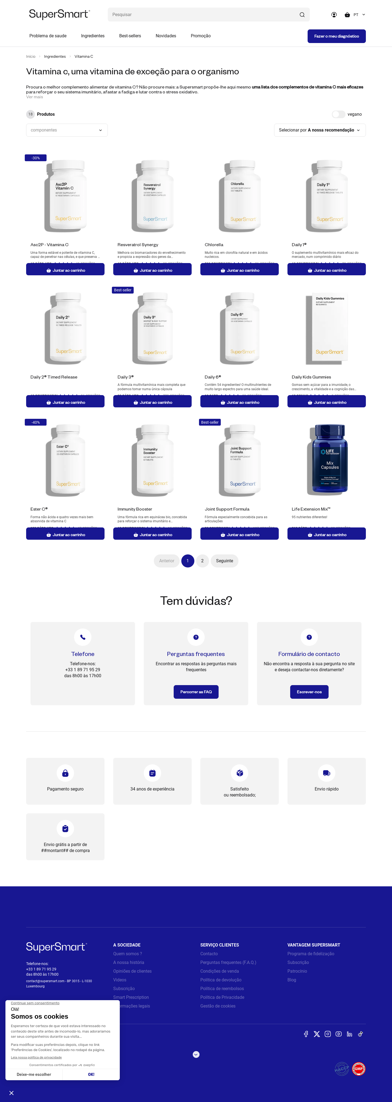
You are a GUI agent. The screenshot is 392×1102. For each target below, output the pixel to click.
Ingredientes (93, 35)
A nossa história (128, 962)
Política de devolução (220, 979)
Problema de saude (47, 35)
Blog (291, 979)
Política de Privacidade (222, 997)
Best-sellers (130, 35)
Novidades (166, 35)
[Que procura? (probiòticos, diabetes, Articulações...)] (209, 15)
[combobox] (360, 15)
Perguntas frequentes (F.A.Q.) (228, 962)
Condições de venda (219, 971)
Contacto (209, 953)
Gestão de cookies (217, 1006)
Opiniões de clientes (132, 971)
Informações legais (131, 1006)
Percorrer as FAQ (196, 691)
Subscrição (124, 988)
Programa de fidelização (310, 953)
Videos (119, 979)
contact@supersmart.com (45, 981)
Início (30, 56)
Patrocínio (297, 971)
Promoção (201, 35)
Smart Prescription (131, 997)
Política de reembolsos (222, 988)
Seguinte (224, 560)
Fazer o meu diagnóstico (336, 36)
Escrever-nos (309, 691)
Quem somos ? (127, 953)
